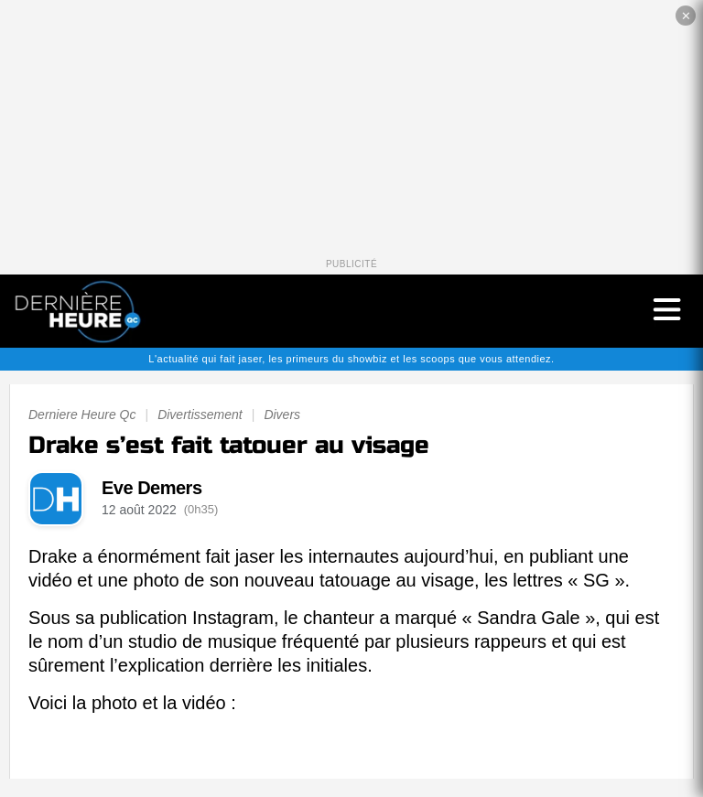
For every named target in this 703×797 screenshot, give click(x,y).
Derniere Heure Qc (82, 414)
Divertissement (200, 414)
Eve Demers (152, 488)
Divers (282, 414)
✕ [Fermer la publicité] (686, 16)
